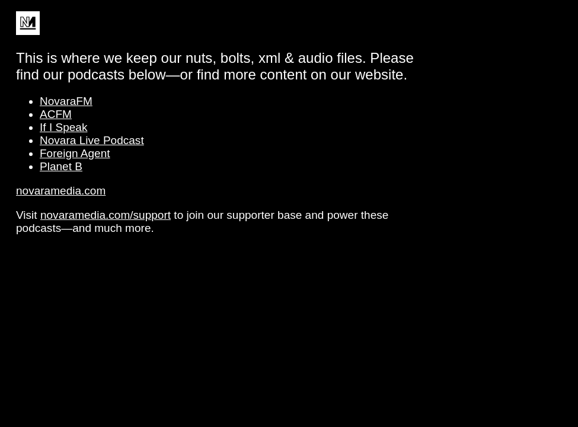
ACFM (56, 114)
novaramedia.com (61, 190)
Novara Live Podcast (92, 140)
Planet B (61, 166)
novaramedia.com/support (105, 215)
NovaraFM (66, 101)
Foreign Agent (75, 153)
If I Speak (63, 127)
